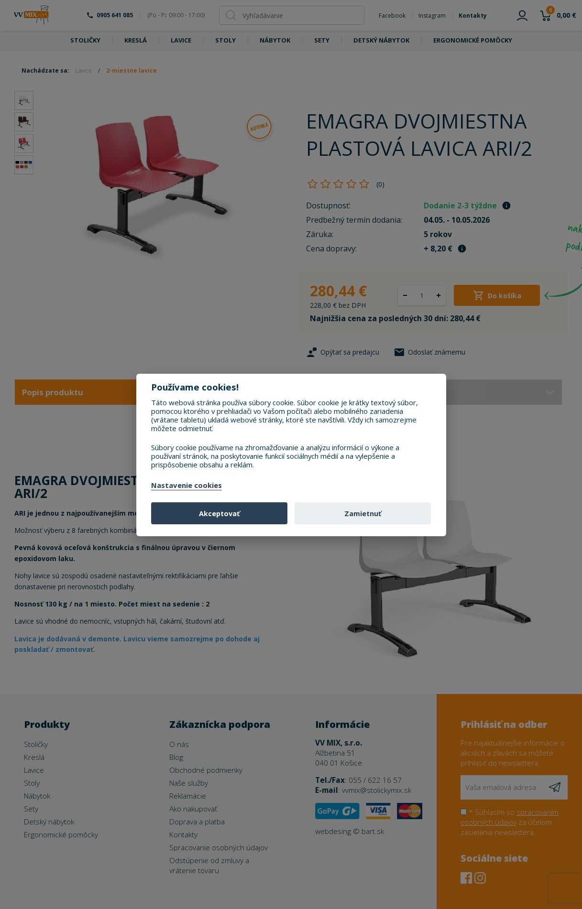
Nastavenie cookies (186, 485)
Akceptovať (219, 513)
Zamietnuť (362, 513)
